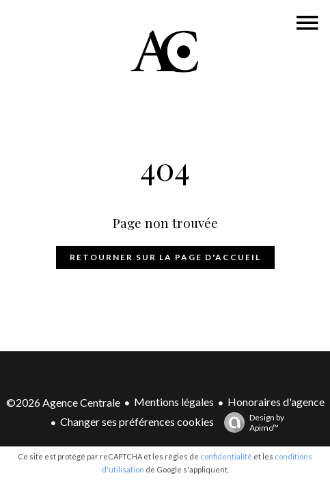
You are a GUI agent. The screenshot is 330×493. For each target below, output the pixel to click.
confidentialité (226, 456)
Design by (250, 422)
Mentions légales (174, 401)
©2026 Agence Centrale (63, 402)
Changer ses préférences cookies (137, 421)
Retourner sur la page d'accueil (165, 257)
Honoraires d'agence (276, 401)
